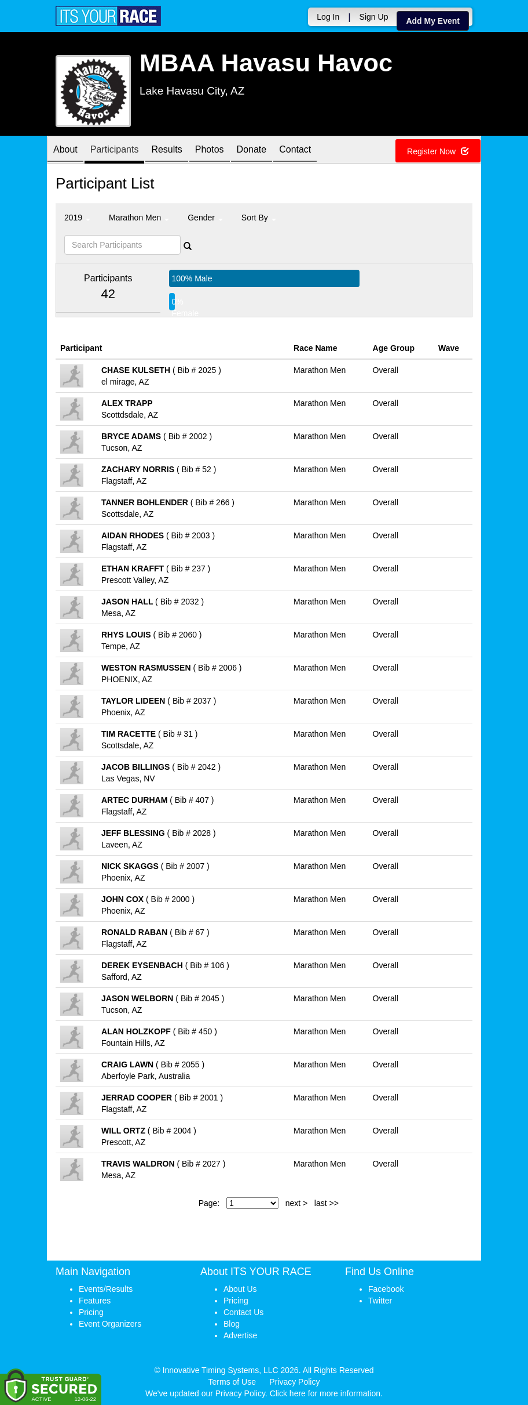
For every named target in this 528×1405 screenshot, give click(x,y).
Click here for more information (325, 1393)
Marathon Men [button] (139, 217)
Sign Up (374, 16)
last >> (326, 1203)
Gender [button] (205, 217)
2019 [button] (77, 217)
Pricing (91, 1312)
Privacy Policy (294, 1381)
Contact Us (243, 1312)
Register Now (438, 151)
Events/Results (106, 1289)
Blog (231, 1323)
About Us (240, 1289)
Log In (328, 16)
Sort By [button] (258, 217)
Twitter (380, 1300)
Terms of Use (232, 1381)
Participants (114, 150)
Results (166, 150)
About (65, 150)
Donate (252, 150)
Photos (209, 150)
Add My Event (433, 21)
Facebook (386, 1289)
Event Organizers (110, 1323)
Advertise (240, 1335)
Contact (295, 150)
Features (95, 1300)
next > (296, 1203)
